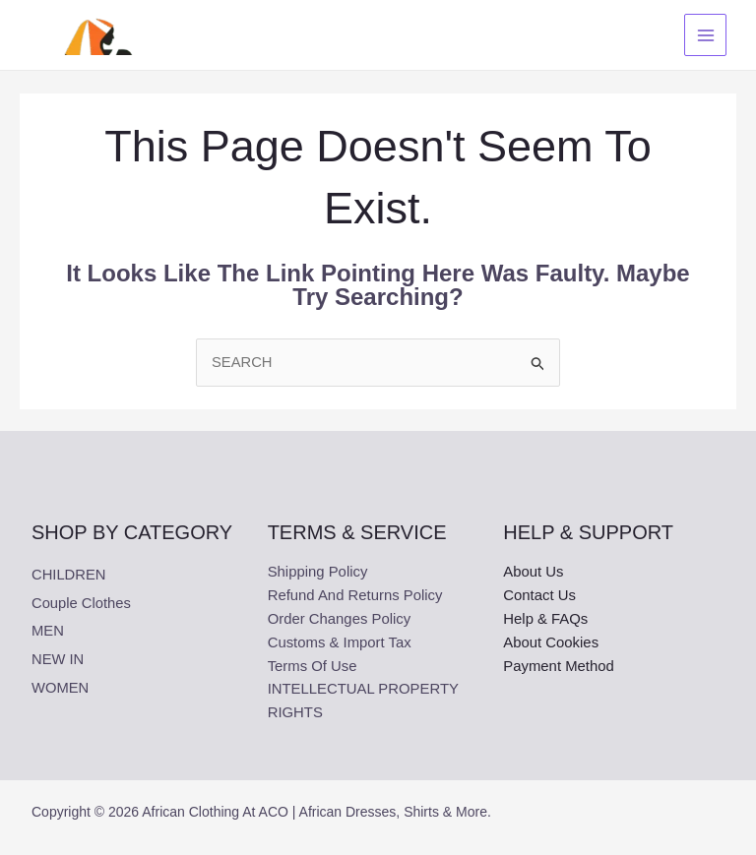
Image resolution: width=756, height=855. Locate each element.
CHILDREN (69, 575)
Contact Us (539, 596)
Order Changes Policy (340, 620)
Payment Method (558, 667)
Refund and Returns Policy (356, 596)
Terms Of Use (313, 667)
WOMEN (61, 685)
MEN (48, 630)
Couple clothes (82, 602)
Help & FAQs (546, 620)
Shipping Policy (318, 573)
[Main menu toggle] (703, 35)
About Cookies (551, 644)
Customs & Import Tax (340, 644)
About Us (533, 573)
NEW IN (58, 657)
